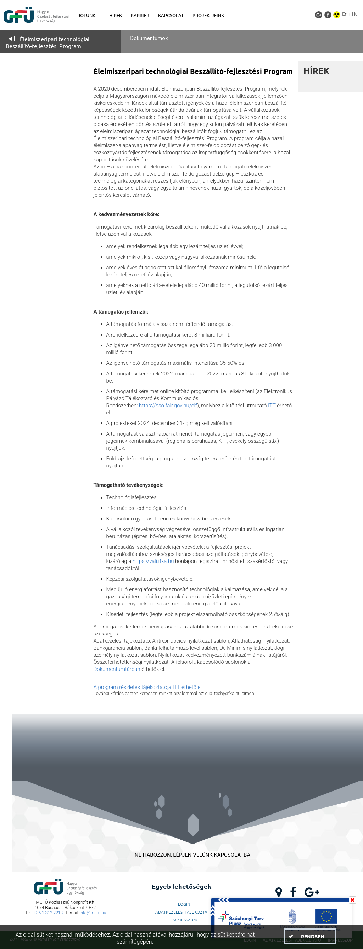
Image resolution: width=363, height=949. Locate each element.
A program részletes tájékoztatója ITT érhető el (148, 687)
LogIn (184, 904)
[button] (310, 936)
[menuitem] (90, 15)
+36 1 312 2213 (48, 912)
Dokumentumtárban (117, 669)
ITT (272, 405)
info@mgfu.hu (93, 912)
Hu (355, 14)
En (344, 14)
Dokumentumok (149, 38)
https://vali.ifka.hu (153, 561)
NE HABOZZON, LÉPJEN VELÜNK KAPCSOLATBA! (193, 855)
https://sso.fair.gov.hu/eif (168, 405)
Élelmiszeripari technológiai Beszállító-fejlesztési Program (47, 42)
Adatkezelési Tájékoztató (184, 912)
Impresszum (184, 919)
